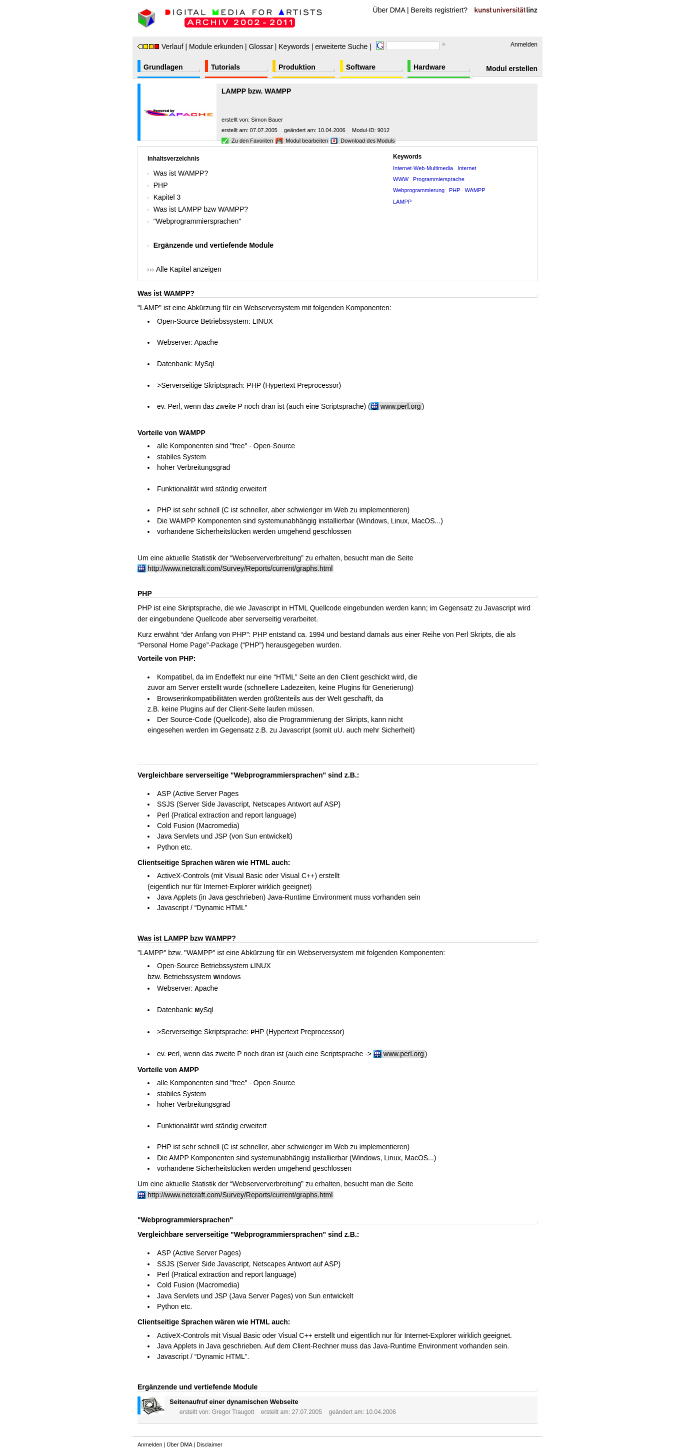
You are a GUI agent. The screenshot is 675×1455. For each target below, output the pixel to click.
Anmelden (524, 44)
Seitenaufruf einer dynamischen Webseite (234, 1401)
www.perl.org (404, 1054)
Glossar (261, 47)
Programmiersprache (438, 179)
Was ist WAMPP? (181, 173)
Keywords (293, 47)
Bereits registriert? (439, 10)
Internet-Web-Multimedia (423, 168)
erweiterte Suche (341, 47)
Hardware (430, 67)
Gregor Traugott (233, 1411)
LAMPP (402, 202)
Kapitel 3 (167, 197)
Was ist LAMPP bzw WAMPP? (201, 209)
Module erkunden (216, 47)
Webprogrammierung (418, 190)
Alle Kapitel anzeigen (185, 269)
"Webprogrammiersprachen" (197, 221)
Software (361, 67)
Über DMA (389, 10)
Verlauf (161, 47)
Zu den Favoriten (252, 141)
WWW (400, 179)
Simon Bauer (267, 120)
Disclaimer (209, 1444)
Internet (467, 168)
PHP (161, 185)
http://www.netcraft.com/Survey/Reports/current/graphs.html (240, 568)
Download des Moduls (367, 141)
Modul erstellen (512, 69)
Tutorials (225, 67)
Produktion (297, 67)
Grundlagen (163, 67)
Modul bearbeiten (307, 141)
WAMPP (475, 190)
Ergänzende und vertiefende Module (214, 245)
